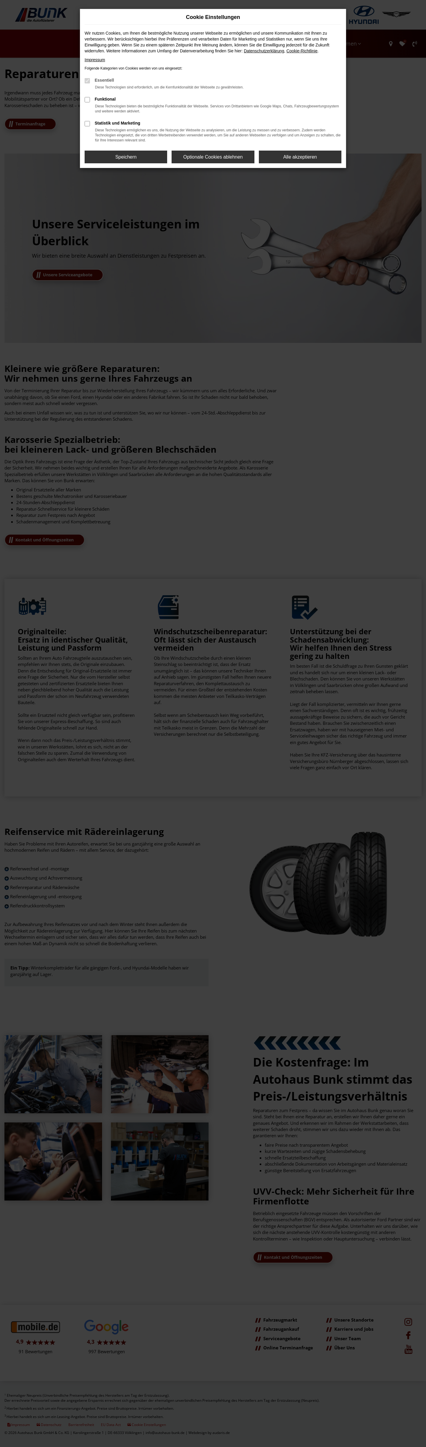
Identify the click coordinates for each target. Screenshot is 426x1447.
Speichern (126, 156)
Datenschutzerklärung (264, 51)
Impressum (95, 59)
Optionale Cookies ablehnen (213, 156)
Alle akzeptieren (300, 156)
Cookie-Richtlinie (301, 51)
